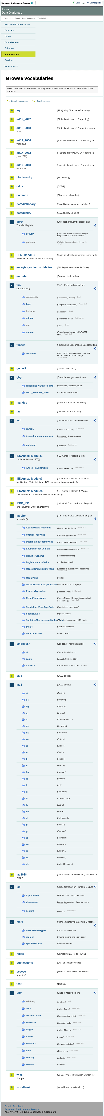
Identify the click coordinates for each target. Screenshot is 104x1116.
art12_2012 (24, 119)
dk (27, 732)
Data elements (12, 42)
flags (28, 304)
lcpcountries (32, 895)
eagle (29, 659)
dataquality (24, 212)
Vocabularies (12, 54)
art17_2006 (24, 140)
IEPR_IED (23, 503)
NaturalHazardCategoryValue (41, 584)
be (27, 699)
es (27, 752)
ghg (19, 377)
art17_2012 (24, 152)
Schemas (9, 48)
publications (25, 962)
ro (27, 838)
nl (27, 818)
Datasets (9, 30)
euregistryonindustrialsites (34, 267)
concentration (33, 1015)
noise (20, 953)
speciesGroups (34, 943)
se (27, 844)
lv (27, 805)
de (27, 726)
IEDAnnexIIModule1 (29, 455)
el (27, 746)
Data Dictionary (28, 18)
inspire (21, 515)
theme (29, 626)
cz (27, 719)
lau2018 (22, 874)
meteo (29, 1036)
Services (9, 60)
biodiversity (24, 177)
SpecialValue (33, 613)
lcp (19, 886)
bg (27, 706)
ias (18, 411)
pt (27, 831)
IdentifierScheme (35, 556)
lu (27, 798)
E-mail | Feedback (14, 1106)
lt (26, 791)
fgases (21, 344)
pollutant (30, 445)
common (22, 195)
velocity (30, 1057)
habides (22, 402)
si (27, 851)
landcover (23, 643)
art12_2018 (24, 128)
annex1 (30, 429)
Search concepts (43, 101)
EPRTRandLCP (27, 255)
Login (78, 3)
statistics (31, 1043)
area (28, 1008)
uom (19, 992)
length (29, 1029)
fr (27, 765)
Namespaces (11, 66)
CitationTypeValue (35, 534)
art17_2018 (24, 165)
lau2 (19, 684)
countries (31, 353)
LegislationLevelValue (37, 562)
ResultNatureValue (36, 598)
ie (27, 778)
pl (27, 824)
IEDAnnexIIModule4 (29, 490)
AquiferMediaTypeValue (38, 527)
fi (26, 759)
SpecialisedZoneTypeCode (40, 607)
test (19, 983)
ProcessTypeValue (36, 591)
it (26, 785)
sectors (30, 911)
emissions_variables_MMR (40, 385)
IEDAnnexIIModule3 (29, 478)
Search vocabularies (19, 101)
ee (27, 739)
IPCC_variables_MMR (37, 392)
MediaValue (32, 578)
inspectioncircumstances (39, 436)
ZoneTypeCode (34, 633)
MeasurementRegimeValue (40, 569)
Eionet (17, 18)
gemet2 (21, 368)
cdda (20, 186)
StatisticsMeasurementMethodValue (41, 620)
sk (27, 857)
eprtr (20, 221)
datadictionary (26, 204)
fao (19, 285)
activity (30, 233)
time (28, 1050)
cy (27, 713)
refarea (30, 318)
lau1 (19, 675)
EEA (18, 3)
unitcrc (30, 332)
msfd (20, 921)
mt (27, 811)
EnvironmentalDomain (38, 548)
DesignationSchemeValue (39, 541)
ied (19, 420)
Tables (8, 36)
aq (18, 110)
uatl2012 (30, 665)
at (27, 693)
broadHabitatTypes (36, 930)
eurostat (22, 276)
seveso (21, 971)
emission (31, 1022)
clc (27, 652)
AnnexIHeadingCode (37, 468)
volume (30, 1064)
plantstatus (32, 902)
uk (27, 864)
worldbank (23, 1087)
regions (30, 937)
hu (27, 772)
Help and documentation (17, 24)
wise (20, 1074)
